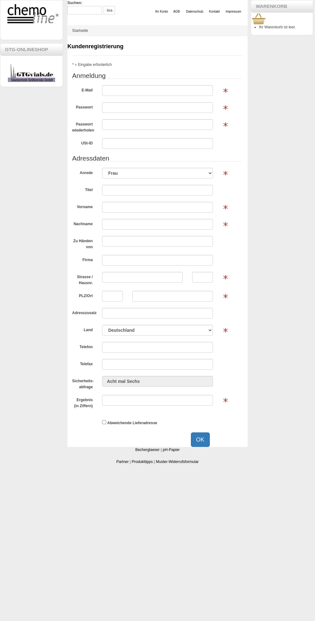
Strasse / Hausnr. (85, 280)
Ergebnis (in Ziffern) (83, 403)
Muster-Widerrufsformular (177, 462)
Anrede (86, 173)
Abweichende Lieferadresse (129, 422)
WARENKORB (271, 6)
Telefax (86, 364)
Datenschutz (195, 11)
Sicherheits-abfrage (83, 384)
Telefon (86, 347)
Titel (89, 190)
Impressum (233, 11)
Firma (88, 260)
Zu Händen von (83, 244)
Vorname (85, 207)
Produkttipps (142, 462)
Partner (122, 462)
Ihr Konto (161, 11)
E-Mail (87, 90)
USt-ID (87, 143)
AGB (176, 11)
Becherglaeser (147, 450)
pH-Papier (171, 450)
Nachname (83, 224)
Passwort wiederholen (83, 127)
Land (88, 330)
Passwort (84, 107)
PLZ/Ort (86, 296)
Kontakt (214, 11)
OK (200, 439)
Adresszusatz (84, 313)
